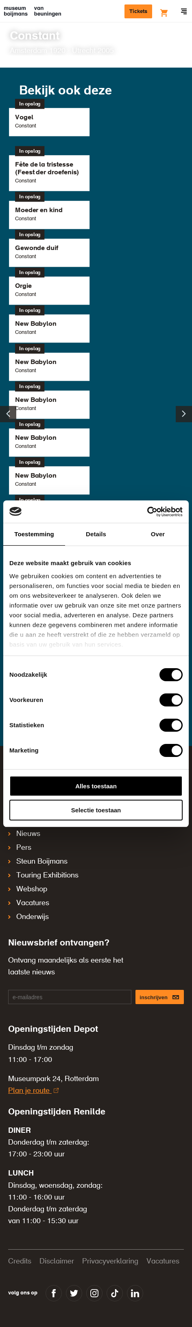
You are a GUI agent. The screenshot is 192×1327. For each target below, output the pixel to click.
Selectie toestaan (96, 810)
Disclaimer (56, 1261)
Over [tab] (158, 534)
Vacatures (28, 903)
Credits (19, 1261)
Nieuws (24, 834)
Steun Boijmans (38, 861)
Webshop (27, 889)
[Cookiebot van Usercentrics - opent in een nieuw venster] (147, 512)
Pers (19, 847)
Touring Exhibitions (43, 875)
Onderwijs (28, 917)
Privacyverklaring (110, 1261)
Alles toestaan (96, 786)
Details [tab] (96, 534)
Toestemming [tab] (34, 534)
